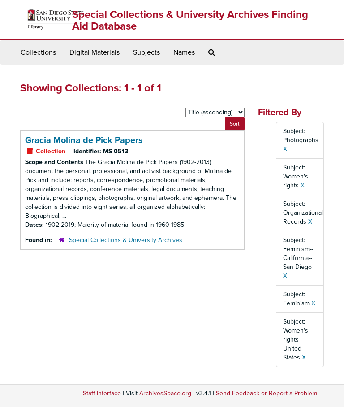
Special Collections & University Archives (125, 240)
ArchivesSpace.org (165, 393)
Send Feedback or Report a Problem (266, 393)
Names (184, 52)
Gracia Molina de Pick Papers (84, 140)
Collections (38, 52)
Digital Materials (94, 52)
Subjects (146, 52)
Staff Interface (102, 393)
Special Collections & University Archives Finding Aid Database (190, 20)
